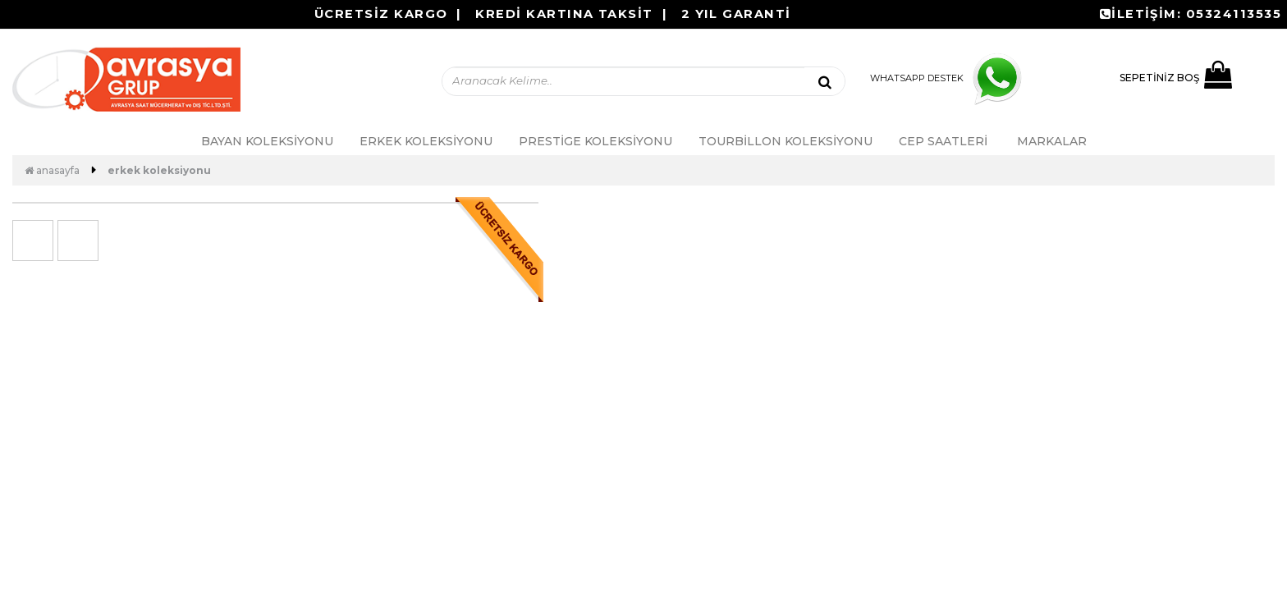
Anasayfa (52, 170)
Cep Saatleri (943, 141)
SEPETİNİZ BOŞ (1176, 78)
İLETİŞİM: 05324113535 (1190, 14)
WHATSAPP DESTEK (950, 78)
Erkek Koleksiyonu (426, 141)
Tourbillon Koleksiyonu (785, 141)
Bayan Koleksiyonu (267, 141)
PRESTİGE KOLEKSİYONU (595, 141)
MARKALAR (1052, 141)
